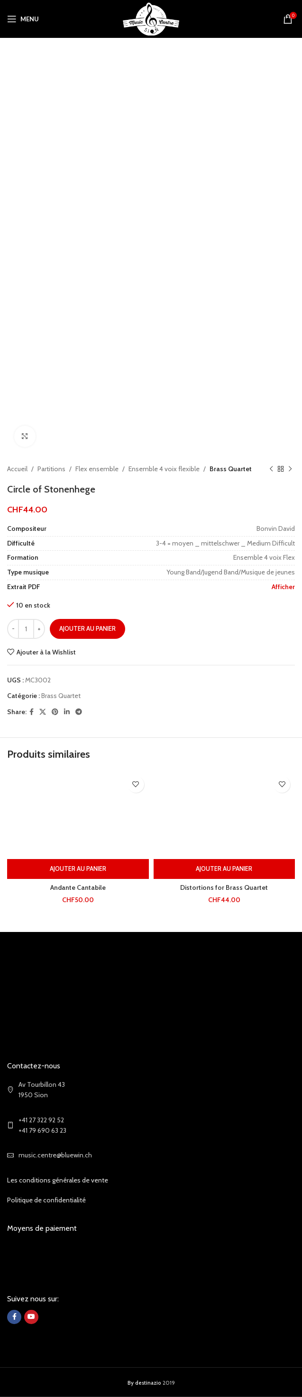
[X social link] (43, 712)
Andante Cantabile (78, 887)
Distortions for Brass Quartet (224, 887)
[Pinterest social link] (55, 712)
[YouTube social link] (31, 1317)
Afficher (283, 586)
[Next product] (290, 469)
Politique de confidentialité (46, 1200)
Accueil (17, 469)
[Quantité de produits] (26, 629)
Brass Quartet (231, 469)
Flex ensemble (97, 469)
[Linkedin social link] (67, 712)
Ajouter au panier (87, 628)
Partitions (51, 469)
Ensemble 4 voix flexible (164, 469)
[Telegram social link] (79, 712)
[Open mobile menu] (23, 18)
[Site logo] (151, 18)
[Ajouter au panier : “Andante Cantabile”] (78, 869)
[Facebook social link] (32, 712)
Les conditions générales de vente (57, 1180)
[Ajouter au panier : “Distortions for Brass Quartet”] (224, 869)
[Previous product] (271, 469)
